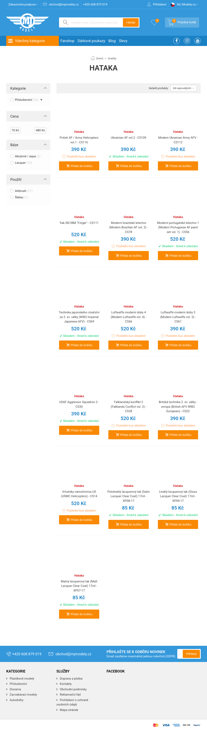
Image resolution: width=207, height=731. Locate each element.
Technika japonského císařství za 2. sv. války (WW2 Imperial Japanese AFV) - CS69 (79, 317)
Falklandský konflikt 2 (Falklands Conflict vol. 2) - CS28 (128, 406)
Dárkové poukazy (91, 41)
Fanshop (67, 41)
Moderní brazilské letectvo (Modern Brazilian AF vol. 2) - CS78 (128, 227)
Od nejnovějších (183, 88)
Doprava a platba (70, 678)
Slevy (123, 41)
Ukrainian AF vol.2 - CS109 (128, 137)
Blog (112, 41)
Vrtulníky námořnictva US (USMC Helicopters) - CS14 (79, 494)
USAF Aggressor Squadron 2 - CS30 (79, 404)
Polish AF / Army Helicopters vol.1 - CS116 (79, 140)
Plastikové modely (21, 678)
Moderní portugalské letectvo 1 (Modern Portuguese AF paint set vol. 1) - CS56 (178, 227)
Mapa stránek (68, 710)
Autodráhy (16, 700)
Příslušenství (18, 684)
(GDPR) (170, 656)
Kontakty (65, 684)
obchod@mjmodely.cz (69, 654)
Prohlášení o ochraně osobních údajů (72, 702)
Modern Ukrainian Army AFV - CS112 (178, 140)
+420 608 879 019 (23, 654)
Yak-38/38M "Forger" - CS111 (79, 223)
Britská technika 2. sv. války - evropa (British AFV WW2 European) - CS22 (178, 406)
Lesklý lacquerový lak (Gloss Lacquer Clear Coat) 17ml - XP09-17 (178, 496)
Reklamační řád (70, 694)
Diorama (15, 689)
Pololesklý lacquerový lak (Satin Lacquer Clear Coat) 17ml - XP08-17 (128, 496)
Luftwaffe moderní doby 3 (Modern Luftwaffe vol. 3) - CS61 (178, 317)
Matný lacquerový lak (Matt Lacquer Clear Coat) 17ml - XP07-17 (79, 586)
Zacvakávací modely (23, 694)
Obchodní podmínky (73, 689)
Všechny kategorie (26, 41)
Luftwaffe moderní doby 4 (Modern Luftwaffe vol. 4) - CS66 (128, 317)
